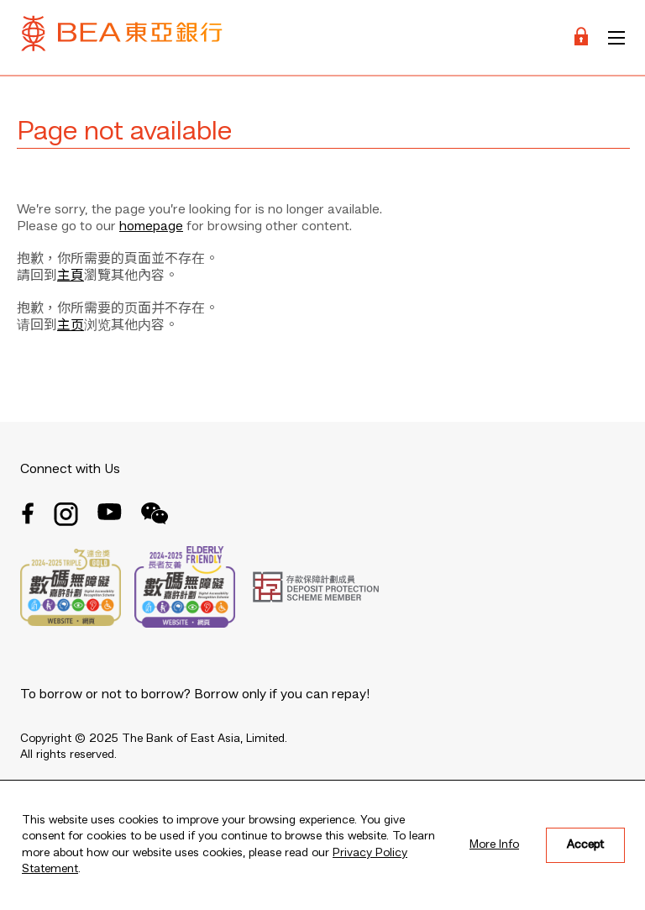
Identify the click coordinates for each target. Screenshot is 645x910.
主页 (70, 326)
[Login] (581, 37)
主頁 (70, 276)
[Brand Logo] (121, 37)
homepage (151, 227)
